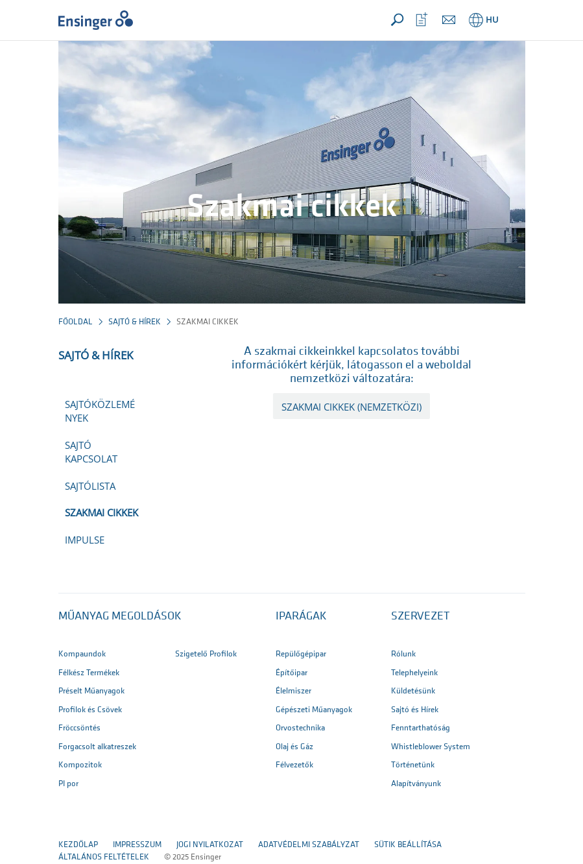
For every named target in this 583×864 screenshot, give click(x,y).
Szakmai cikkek (101, 512)
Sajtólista (90, 485)
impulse (84, 539)
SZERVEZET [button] (420, 616)
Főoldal (75, 322)
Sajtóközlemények (100, 411)
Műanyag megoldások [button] (120, 616)
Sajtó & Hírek (134, 322)
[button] (513, 20)
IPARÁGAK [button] (301, 616)
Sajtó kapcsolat (91, 451)
